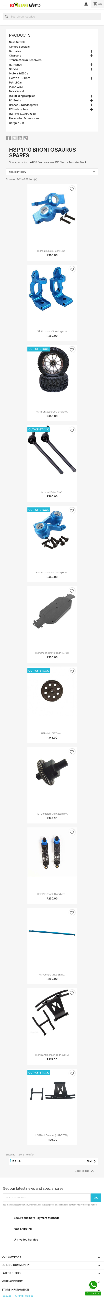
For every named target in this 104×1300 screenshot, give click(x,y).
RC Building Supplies (22, 96)
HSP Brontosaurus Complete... (52, 411)
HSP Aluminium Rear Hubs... (52, 251)
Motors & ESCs (18, 73)
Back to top (85, 1171)
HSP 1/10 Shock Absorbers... (52, 894)
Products (20, 35)
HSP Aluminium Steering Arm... (52, 331)
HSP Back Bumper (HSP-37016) (52, 1135)
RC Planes (15, 64)
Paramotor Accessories (24, 118)
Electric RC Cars (19, 78)
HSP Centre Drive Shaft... (52, 974)
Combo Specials (19, 46)
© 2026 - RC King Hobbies (18, 1295)
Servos (13, 69)
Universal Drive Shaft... (52, 492)
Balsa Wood (16, 91)
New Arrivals (17, 42)
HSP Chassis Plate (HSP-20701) (52, 653)
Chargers (15, 55)
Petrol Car (15, 82)
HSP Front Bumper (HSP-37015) (52, 1055)
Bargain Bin (16, 123)
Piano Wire (16, 87)
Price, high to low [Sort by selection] (52, 172)
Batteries (15, 51)
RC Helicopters (18, 109)
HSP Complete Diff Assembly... (52, 813)
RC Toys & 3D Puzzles (22, 114)
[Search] (52, 16)
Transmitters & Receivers (25, 60)
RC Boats (15, 100)
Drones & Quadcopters (23, 105)
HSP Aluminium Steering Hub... (52, 572)
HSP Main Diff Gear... (52, 733)
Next (92, 1161)
